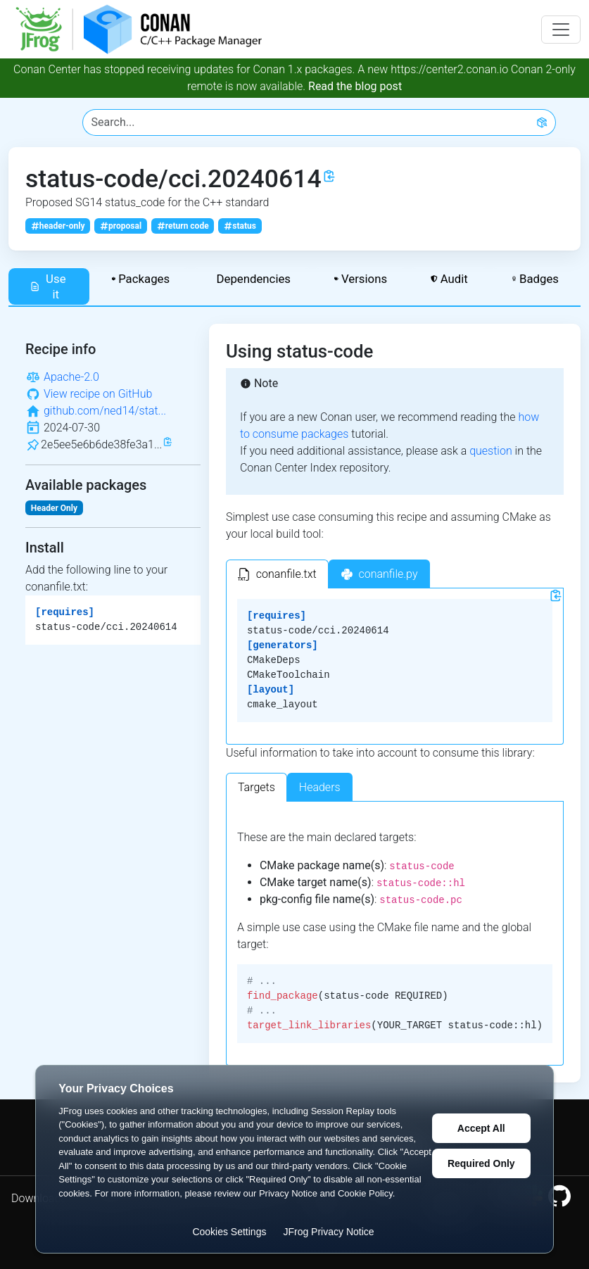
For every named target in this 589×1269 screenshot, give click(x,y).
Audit (449, 279)
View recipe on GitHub (98, 393)
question (490, 450)
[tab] (277, 574)
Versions (360, 279)
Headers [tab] (320, 787)
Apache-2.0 (71, 377)
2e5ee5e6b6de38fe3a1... (101, 444)
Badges (535, 279)
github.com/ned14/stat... (105, 410)
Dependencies (252, 279)
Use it (48, 286)
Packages (141, 279)
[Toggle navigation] (561, 29)
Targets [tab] (256, 787)
